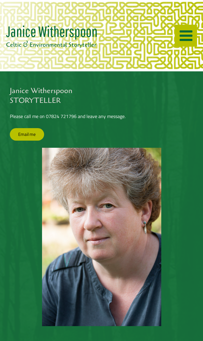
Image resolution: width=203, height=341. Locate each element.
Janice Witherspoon (51, 31)
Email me (27, 134)
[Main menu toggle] (186, 36)
